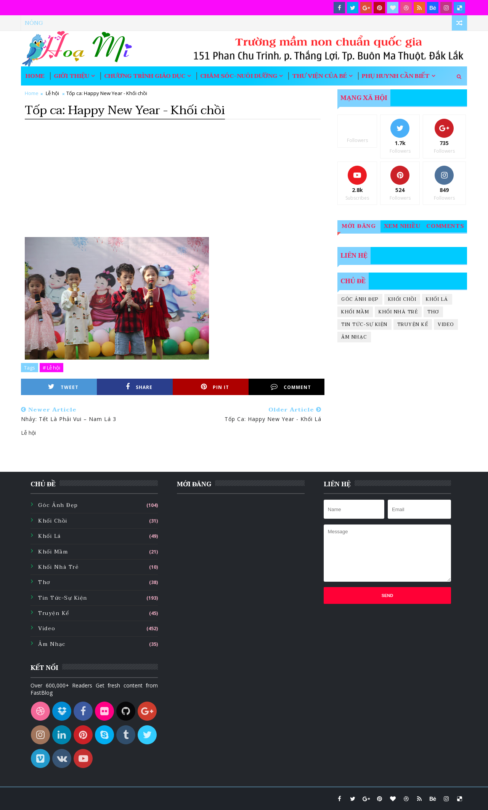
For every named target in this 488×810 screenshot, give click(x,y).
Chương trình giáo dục (144, 76)
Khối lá (437, 299)
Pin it (215, 386)
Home (35, 76)
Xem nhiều (402, 226)
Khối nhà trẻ (398, 312)
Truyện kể (413, 324)
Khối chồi (402, 299)
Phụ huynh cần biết (396, 76)
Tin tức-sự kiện (364, 324)
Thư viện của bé (319, 76)
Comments (445, 226)
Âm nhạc (354, 337)
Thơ (433, 312)
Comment (291, 386)
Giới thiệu (71, 76)
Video (446, 324)
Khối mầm (355, 312)
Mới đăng (359, 226)
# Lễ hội (51, 367)
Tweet (63, 386)
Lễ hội (52, 93)
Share (139, 386)
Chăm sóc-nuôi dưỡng (238, 76)
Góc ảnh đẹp (360, 299)
